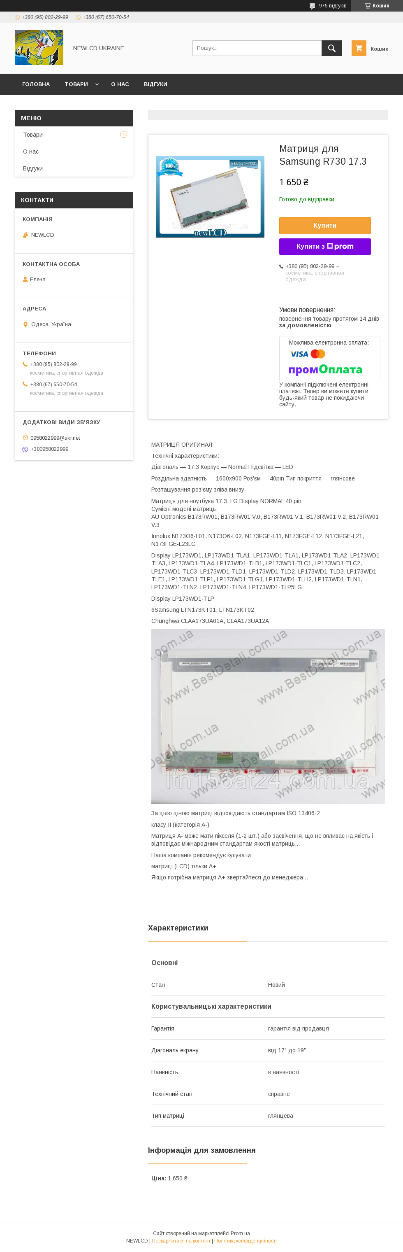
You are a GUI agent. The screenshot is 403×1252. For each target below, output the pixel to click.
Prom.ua (240, 1233)
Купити (325, 225)
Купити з (324, 246)
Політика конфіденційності (245, 1241)
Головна (36, 84)
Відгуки (155, 84)
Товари (76, 84)
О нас (120, 84)
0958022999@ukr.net (55, 437)
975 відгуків (333, 6)
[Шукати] (332, 48)
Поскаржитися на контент (181, 1241)
